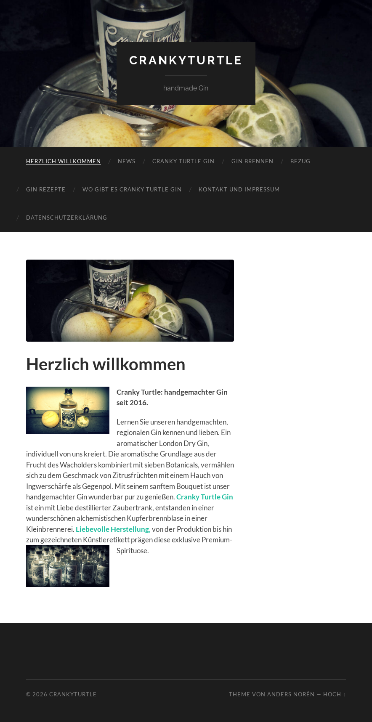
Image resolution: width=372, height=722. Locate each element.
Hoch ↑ (334, 694)
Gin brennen (252, 161)
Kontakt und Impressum (239, 189)
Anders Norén (291, 694)
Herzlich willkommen (63, 161)
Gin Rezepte (46, 189)
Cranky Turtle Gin (183, 161)
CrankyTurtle (186, 60)
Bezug (300, 161)
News (127, 161)
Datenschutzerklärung (66, 217)
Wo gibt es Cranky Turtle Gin (132, 189)
